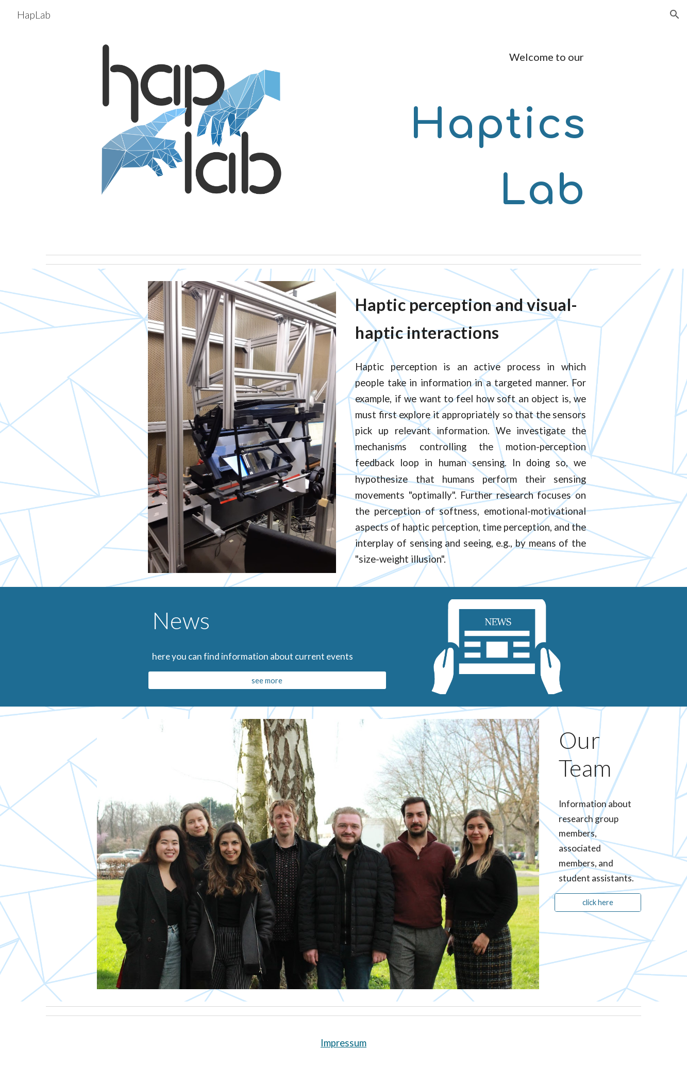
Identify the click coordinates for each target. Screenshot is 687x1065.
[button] (674, 14)
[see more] (267, 680)
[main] (445, 57)
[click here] (598, 902)
